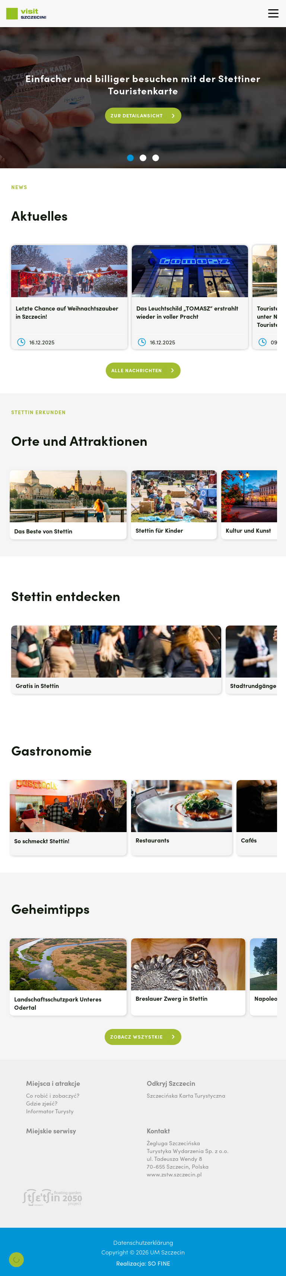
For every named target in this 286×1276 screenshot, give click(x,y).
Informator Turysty (50, 1111)
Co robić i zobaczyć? (52, 1095)
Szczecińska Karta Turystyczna (186, 1095)
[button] (130, 158)
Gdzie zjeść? (41, 1103)
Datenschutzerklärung (143, 1242)
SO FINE (159, 1263)
